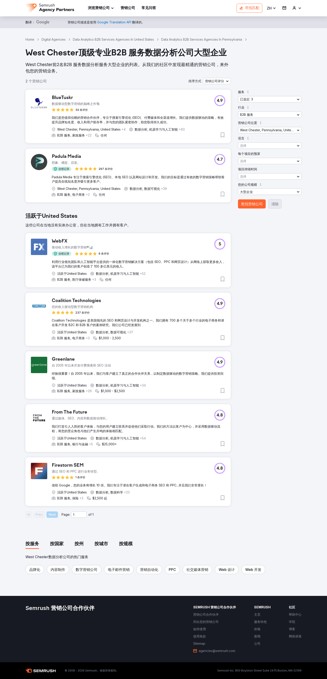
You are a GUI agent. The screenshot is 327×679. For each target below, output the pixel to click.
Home (29, 39)
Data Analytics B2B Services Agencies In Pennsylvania (201, 39)
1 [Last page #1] (93, 514)
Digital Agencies (54, 39)
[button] (271, 8)
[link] (128, 8)
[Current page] (78, 515)
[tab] (32, 544)
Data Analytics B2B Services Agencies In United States (113, 39)
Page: (66, 514)
